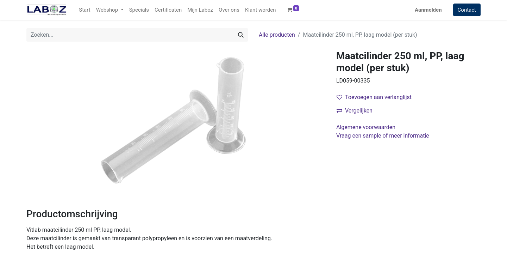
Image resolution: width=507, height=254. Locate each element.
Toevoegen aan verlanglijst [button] (374, 97)
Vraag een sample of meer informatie (383, 135)
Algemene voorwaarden (365, 127)
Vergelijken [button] (355, 110)
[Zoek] (240, 35)
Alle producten (277, 34)
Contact (467, 10)
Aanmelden (428, 10)
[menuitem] (84, 10)
